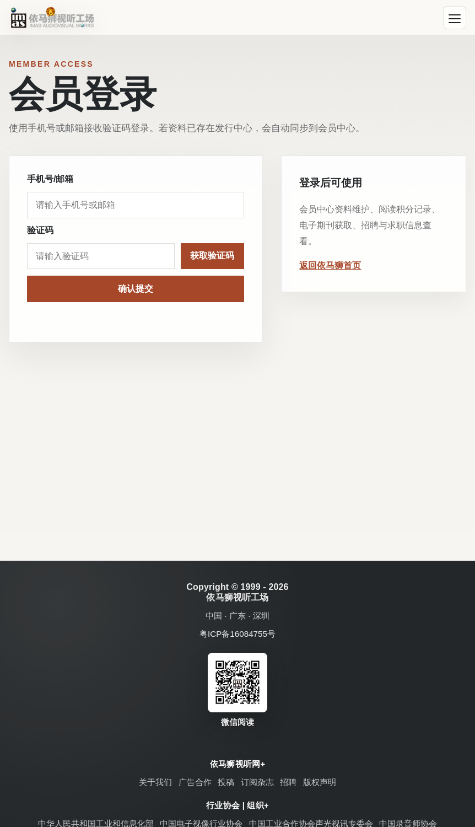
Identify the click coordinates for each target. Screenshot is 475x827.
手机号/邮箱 (50, 179)
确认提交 (135, 288)
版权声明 (319, 782)
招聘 (288, 782)
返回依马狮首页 (330, 265)
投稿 (226, 782)
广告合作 (195, 782)
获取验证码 (212, 255)
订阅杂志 (257, 782)
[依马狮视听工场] (52, 18)
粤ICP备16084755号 (237, 633)
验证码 (40, 230)
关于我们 (155, 782)
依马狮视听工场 (237, 597)
